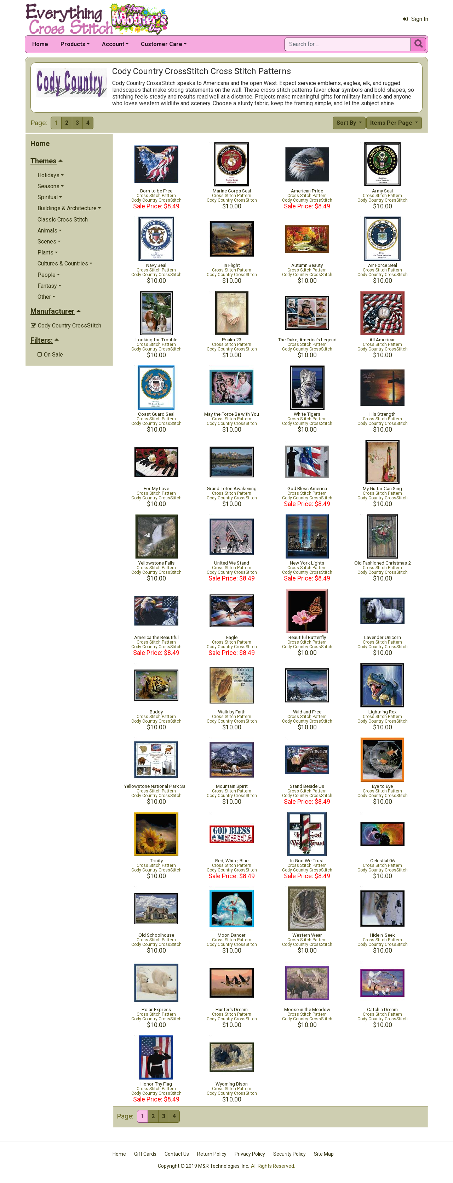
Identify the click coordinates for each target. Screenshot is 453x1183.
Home (40, 44)
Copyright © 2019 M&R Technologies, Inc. (203, 1166)
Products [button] (73, 44)
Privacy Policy (250, 1154)
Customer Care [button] (161, 44)
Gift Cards (145, 1154)
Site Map (324, 1154)
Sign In (415, 19)
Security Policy (289, 1154)
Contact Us (177, 1154)
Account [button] (113, 44)
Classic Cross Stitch (63, 219)
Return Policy (211, 1154)
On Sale (50, 354)
